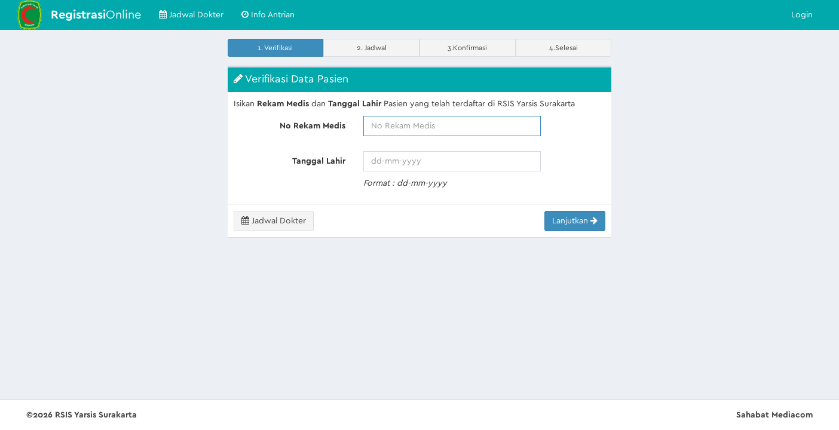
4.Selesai (563, 47)
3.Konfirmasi (467, 47)
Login (802, 15)
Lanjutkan (575, 220)
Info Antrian (268, 14)
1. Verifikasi (275, 47)
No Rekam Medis (312, 126)
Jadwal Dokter (191, 14)
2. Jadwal (372, 47)
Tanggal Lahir (318, 161)
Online (96, 15)
